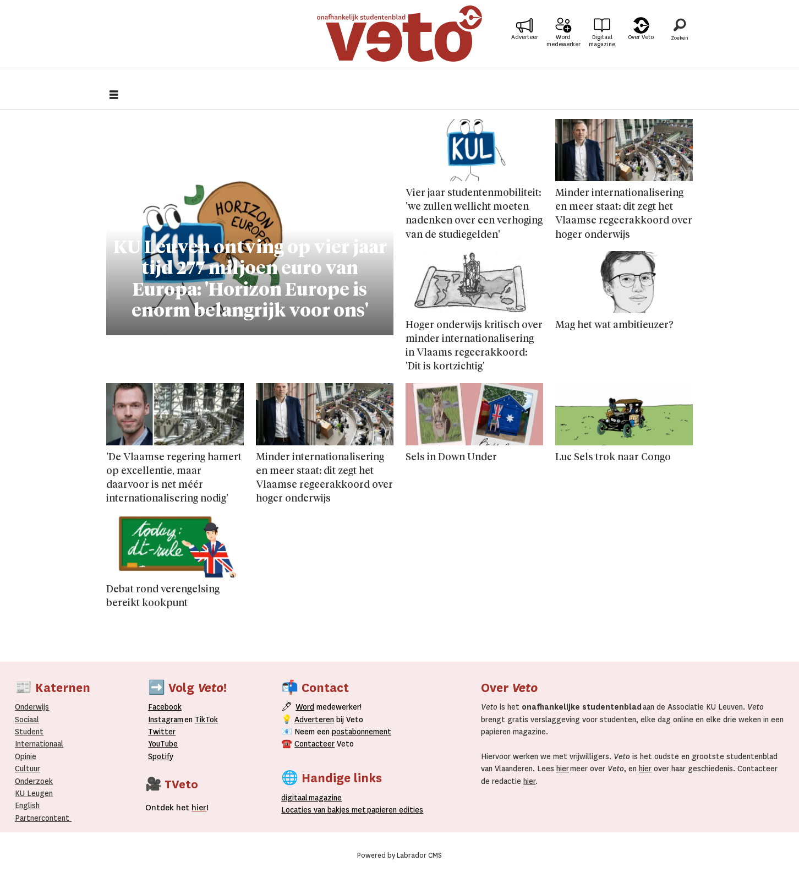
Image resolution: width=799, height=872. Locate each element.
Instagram (165, 719)
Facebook (165, 707)
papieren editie (392, 810)
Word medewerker (563, 48)
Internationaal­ (39, 744)
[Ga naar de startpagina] (399, 41)
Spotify (160, 756)
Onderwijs (32, 707)
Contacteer (314, 744)
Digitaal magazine (602, 48)
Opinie (25, 756)
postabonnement (361, 732)
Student (29, 732)
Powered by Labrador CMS (399, 855)
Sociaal (27, 719)
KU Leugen (34, 793)
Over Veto (641, 44)
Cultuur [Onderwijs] (27, 768)
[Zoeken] (679, 41)
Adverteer (524, 44)
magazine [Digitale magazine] (314, 798)
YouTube (163, 744)
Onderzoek (34, 781)
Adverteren (314, 719)
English (27, 805)
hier (562, 768)
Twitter (162, 732)
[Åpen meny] (114, 96)
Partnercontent (42, 818)
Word (304, 707)
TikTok (206, 719)
